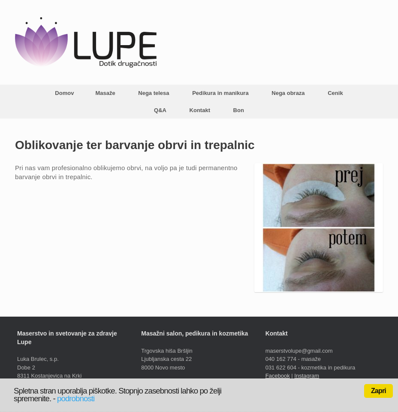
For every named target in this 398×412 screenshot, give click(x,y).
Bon (238, 110)
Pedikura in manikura (220, 93)
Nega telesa (153, 93)
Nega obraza (288, 93)
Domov (64, 93)
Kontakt (200, 110)
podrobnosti (75, 398)
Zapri (378, 390)
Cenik (335, 93)
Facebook (277, 375)
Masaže (105, 93)
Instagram (306, 375)
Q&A (160, 110)
